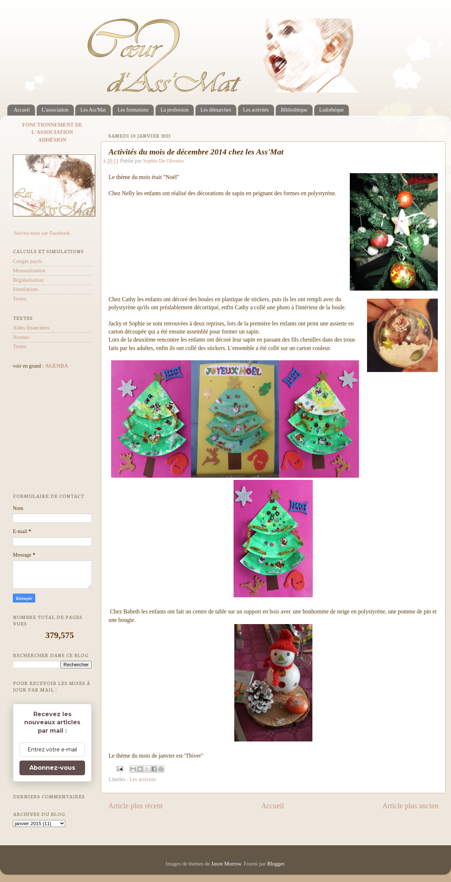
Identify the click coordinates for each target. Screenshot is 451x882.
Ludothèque (331, 110)
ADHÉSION (52, 140)
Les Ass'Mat (93, 110)
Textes (19, 299)
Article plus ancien (410, 806)
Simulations (25, 289)
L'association (55, 110)
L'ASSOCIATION (52, 132)
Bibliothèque (294, 110)
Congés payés (27, 261)
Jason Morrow (226, 864)
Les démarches (216, 110)
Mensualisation (29, 270)
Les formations (133, 110)
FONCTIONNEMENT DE (52, 125)
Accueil (22, 110)
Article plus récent (135, 806)
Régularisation (28, 280)
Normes (21, 337)
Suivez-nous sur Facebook (41, 233)
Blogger (275, 864)
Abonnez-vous (52, 767)
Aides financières (31, 328)
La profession (175, 110)
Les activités (256, 110)
